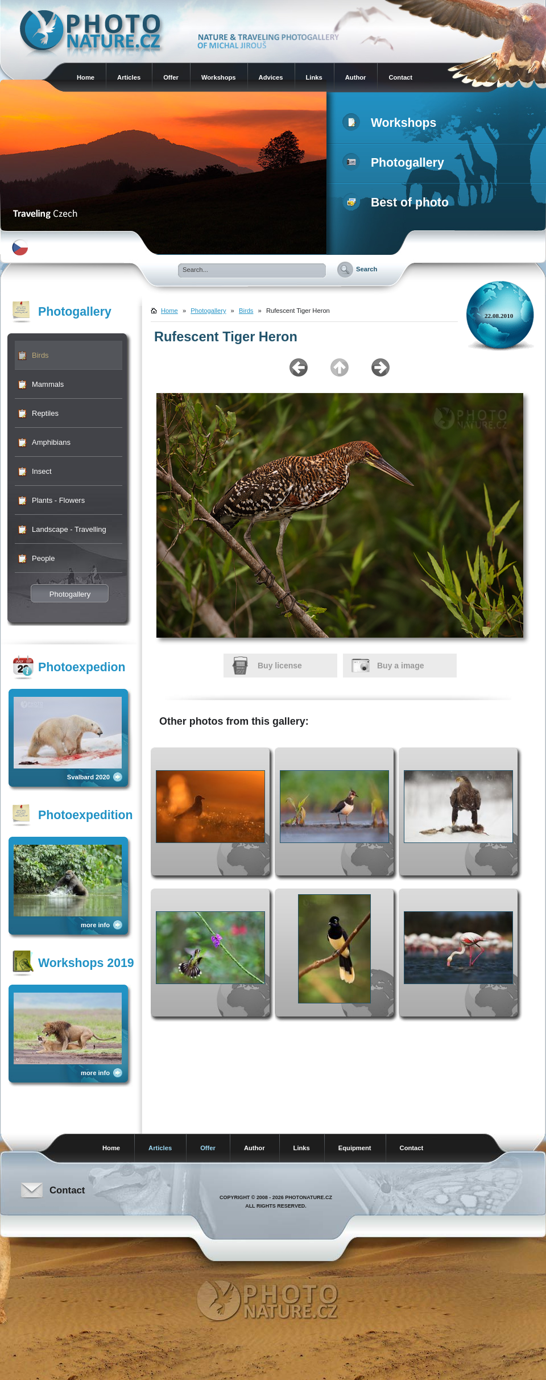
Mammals (48, 384)
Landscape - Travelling (69, 529)
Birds (40, 355)
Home (85, 77)
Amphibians (51, 442)
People (43, 558)
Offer (171, 77)
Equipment (354, 1148)
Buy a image (400, 665)
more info (95, 925)
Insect (42, 471)
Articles (128, 77)
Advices (271, 77)
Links (314, 77)
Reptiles (45, 413)
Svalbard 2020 (88, 777)
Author (355, 77)
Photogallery (395, 163)
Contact (400, 77)
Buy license (280, 665)
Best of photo (398, 202)
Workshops (218, 77)
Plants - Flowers (58, 500)
